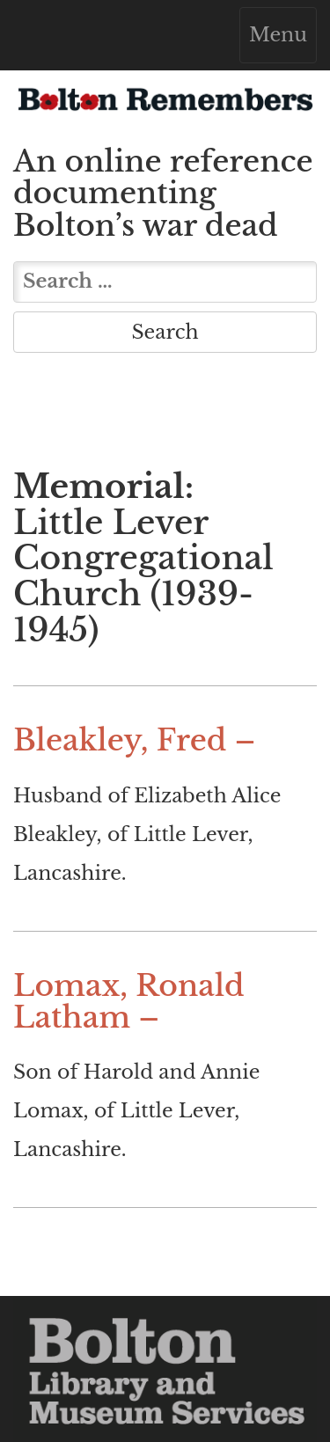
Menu (282, 39)
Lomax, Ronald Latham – (129, 1002)
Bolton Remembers (165, 105)
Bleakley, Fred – (134, 740)
